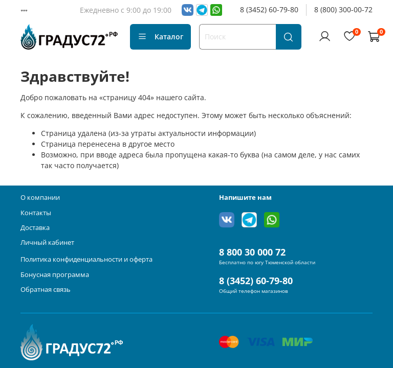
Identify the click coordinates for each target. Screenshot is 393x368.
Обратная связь (45, 289)
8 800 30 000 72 (252, 252)
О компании (40, 197)
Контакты (35, 213)
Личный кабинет (47, 242)
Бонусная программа (54, 274)
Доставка (35, 227)
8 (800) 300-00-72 (343, 9)
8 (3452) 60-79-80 (269, 9)
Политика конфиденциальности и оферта (86, 259)
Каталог (160, 36)
